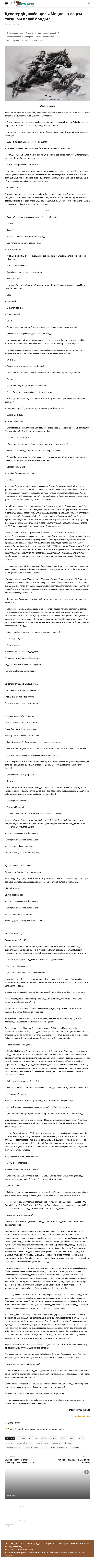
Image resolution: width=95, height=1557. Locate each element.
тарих (44, 1447)
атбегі (43, 1438)
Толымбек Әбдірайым (58, 1447)
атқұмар (53, 1438)
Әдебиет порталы (82, 1416)
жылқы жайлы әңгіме (24, 1443)
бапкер (63, 1438)
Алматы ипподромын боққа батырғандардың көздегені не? (33, 33)
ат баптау (33, 1438)
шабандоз (75, 1447)
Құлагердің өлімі (31, 1447)
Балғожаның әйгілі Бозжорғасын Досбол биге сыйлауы (31, 37)
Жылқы (9, 1443)
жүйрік (81, 1438)
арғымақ (22, 1438)
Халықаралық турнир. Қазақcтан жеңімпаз (25, 40)
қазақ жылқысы (42, 1443)
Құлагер (68, 1443)
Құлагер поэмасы (14, 1447)
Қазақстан (56, 1443)
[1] (67, 1281)
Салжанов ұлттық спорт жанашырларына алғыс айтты (19, 1461)
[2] (61, 1314)
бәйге (72, 1438)
